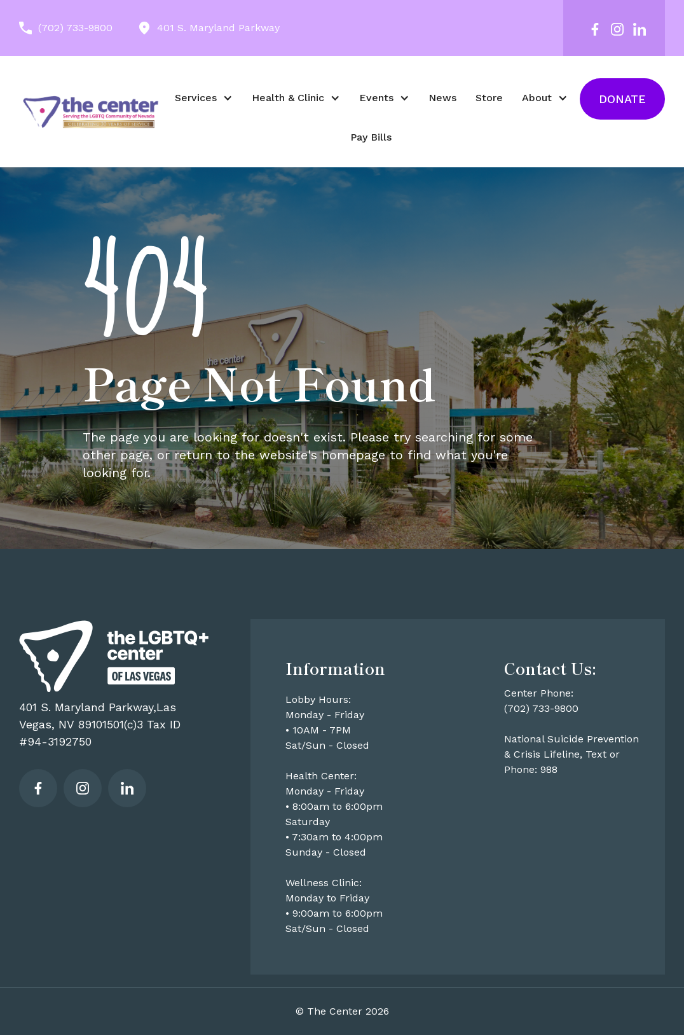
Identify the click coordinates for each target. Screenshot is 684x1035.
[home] (90, 111)
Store (489, 98)
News (442, 98)
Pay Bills (371, 137)
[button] (203, 98)
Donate (622, 99)
